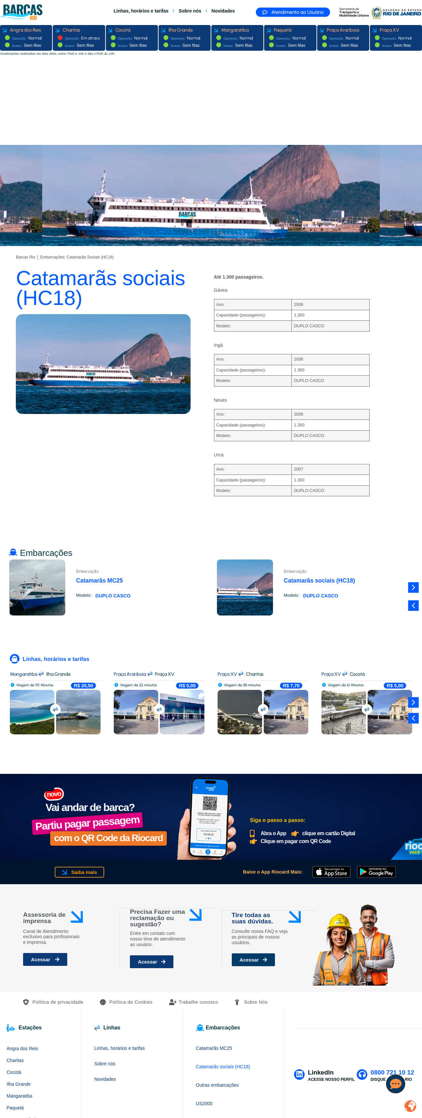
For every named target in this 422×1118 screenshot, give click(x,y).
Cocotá (14, 1072)
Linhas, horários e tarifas (141, 11)
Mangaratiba (19, 1096)
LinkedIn (320, 1072)
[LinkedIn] (299, 1074)
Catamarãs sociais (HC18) (223, 1066)
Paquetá (15, 1107)
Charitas (15, 1060)
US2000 (204, 1103)
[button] (413, 605)
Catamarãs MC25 (214, 1048)
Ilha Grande (19, 1084)
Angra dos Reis (22, 1048)
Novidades (223, 11)
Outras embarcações (217, 1085)
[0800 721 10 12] (362, 1074)
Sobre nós (190, 11)
